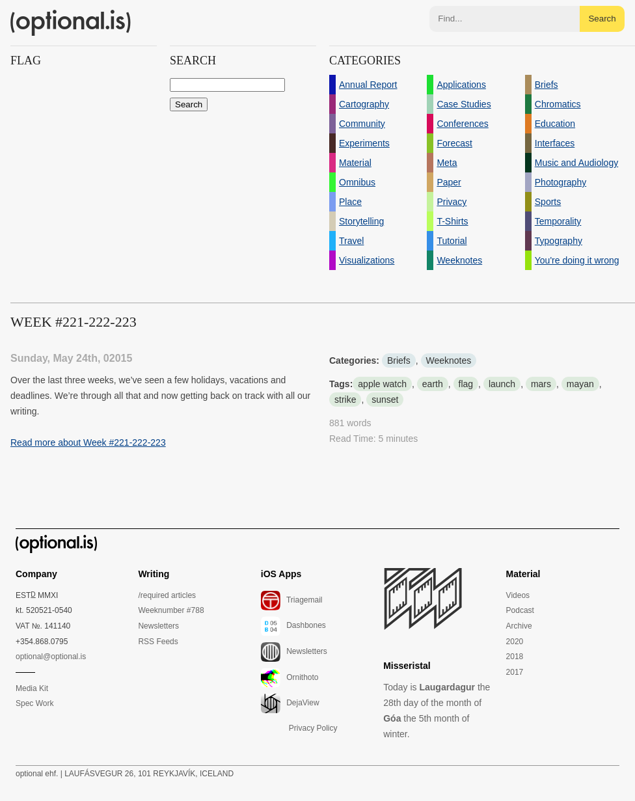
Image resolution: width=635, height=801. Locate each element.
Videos (518, 595)
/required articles (167, 595)
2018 (515, 656)
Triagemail (292, 600)
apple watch (382, 384)
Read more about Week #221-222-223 (88, 442)
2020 (515, 641)
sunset (385, 399)
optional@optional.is (51, 656)
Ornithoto (290, 678)
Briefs (399, 360)
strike (345, 399)
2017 (515, 672)
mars (541, 384)
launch (502, 384)
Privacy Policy (313, 728)
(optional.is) (70, 23)
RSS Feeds (158, 641)
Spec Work (34, 703)
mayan (580, 384)
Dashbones (293, 626)
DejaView (290, 703)
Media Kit (32, 688)
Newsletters (158, 626)
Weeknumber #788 (171, 610)
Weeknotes (449, 360)
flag (466, 384)
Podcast (520, 610)
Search (601, 18)
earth (432, 384)
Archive (519, 626)
